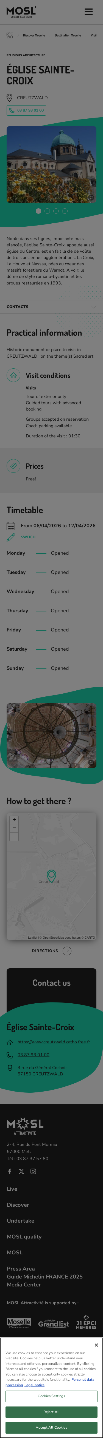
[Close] (96, 1347)
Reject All (51, 1413)
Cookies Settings (51, 1397)
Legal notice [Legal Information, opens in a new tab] (34, 1386)
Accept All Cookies (51, 1429)
